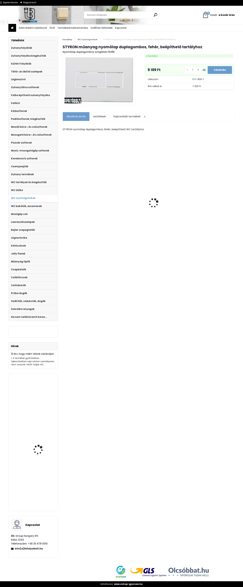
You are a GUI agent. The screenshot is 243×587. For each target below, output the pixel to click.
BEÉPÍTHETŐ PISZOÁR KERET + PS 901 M (40, 455)
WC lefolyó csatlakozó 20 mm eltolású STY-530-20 (83, 192)
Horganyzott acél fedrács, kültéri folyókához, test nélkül (168, 196)
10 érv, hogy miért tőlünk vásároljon (32, 353)
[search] (155, 15)
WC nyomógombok (87, 39)
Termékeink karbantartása (72, 27)
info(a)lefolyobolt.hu (29, 548)
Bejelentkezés (10, 2)
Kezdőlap (67, 39)
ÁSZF (52, 27)
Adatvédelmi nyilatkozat (33, 27)
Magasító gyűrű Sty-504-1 (40, 496)
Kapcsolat (121, 27)
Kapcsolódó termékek (130, 116)
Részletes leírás (76, 116)
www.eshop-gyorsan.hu (128, 584)
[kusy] (193, 70)
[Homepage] (12, 28)
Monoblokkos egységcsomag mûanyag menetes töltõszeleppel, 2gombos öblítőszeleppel (42, 418)
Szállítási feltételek (102, 27)
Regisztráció (29, 2)
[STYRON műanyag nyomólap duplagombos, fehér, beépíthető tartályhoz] (99, 79)
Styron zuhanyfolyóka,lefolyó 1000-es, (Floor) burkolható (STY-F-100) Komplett (125, 204)
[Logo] (29, 15)
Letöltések (99, 116)
